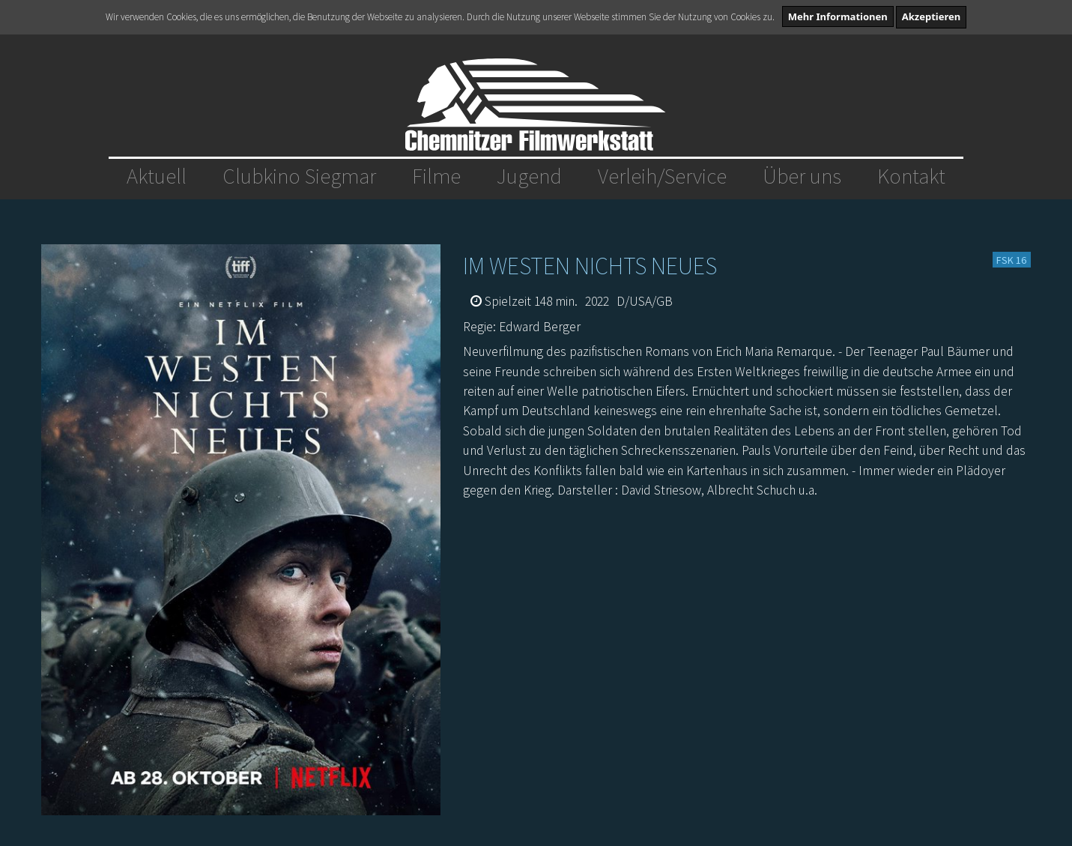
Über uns (802, 176)
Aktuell (157, 176)
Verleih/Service (662, 176)
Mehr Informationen (838, 16)
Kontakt (911, 176)
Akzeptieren (931, 16)
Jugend (529, 176)
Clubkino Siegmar (299, 176)
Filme (436, 176)
